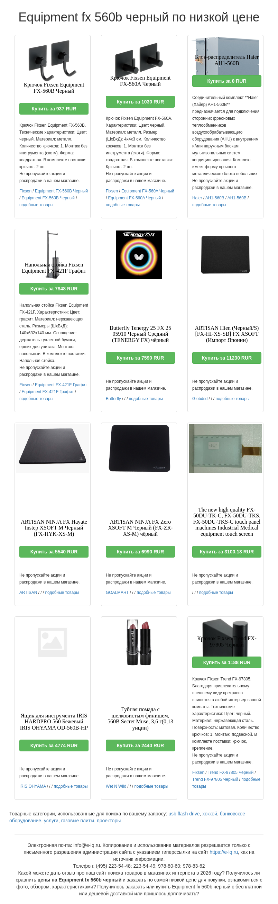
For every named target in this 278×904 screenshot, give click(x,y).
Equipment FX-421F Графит (61, 384)
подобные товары (36, 204)
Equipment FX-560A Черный (147, 191)
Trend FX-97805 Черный (230, 772)
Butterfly (113, 398)
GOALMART (117, 592)
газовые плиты (77, 820)
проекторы (109, 820)
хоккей (209, 813)
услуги (51, 820)
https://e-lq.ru (224, 852)
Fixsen (25, 191)
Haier (197, 198)
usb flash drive (184, 813)
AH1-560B (214, 198)
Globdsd (199, 398)
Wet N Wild (116, 786)
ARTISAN (28, 592)
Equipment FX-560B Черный (61, 191)
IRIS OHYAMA (32, 786)
